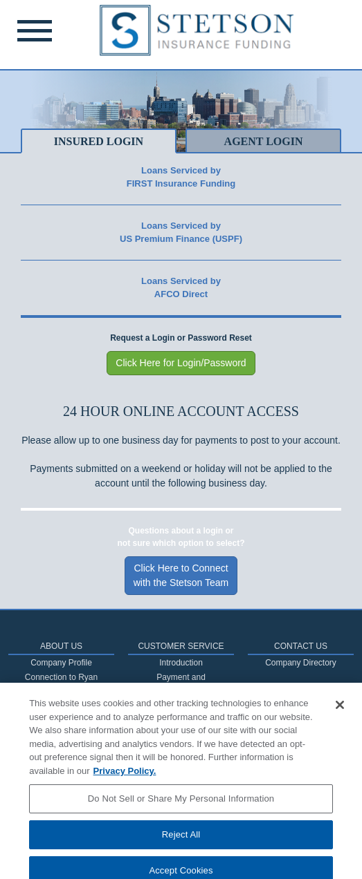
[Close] (340, 713)
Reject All (181, 842)
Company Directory (300, 663)
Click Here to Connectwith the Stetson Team (181, 575)
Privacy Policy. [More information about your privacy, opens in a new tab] (124, 778)
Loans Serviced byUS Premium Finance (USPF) (181, 232)
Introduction (181, 663)
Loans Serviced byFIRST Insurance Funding (181, 177)
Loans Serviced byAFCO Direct (181, 288)
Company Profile (61, 663)
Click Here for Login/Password (181, 362)
